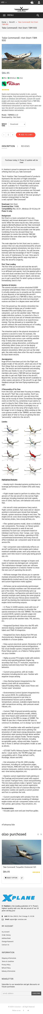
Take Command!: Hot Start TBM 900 (19, 28)
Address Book (6, 938)
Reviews (25, 146)
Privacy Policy (6, 965)
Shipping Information (9, 958)
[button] (25, 135)
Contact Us (5, 945)
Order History (6, 935)
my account (6, 932)
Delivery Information (8, 971)
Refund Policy (6, 968)
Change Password (7, 941)
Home (4, 22)
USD (3, 2)
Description (8, 146)
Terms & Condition (8, 961)
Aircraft (12, 22)
